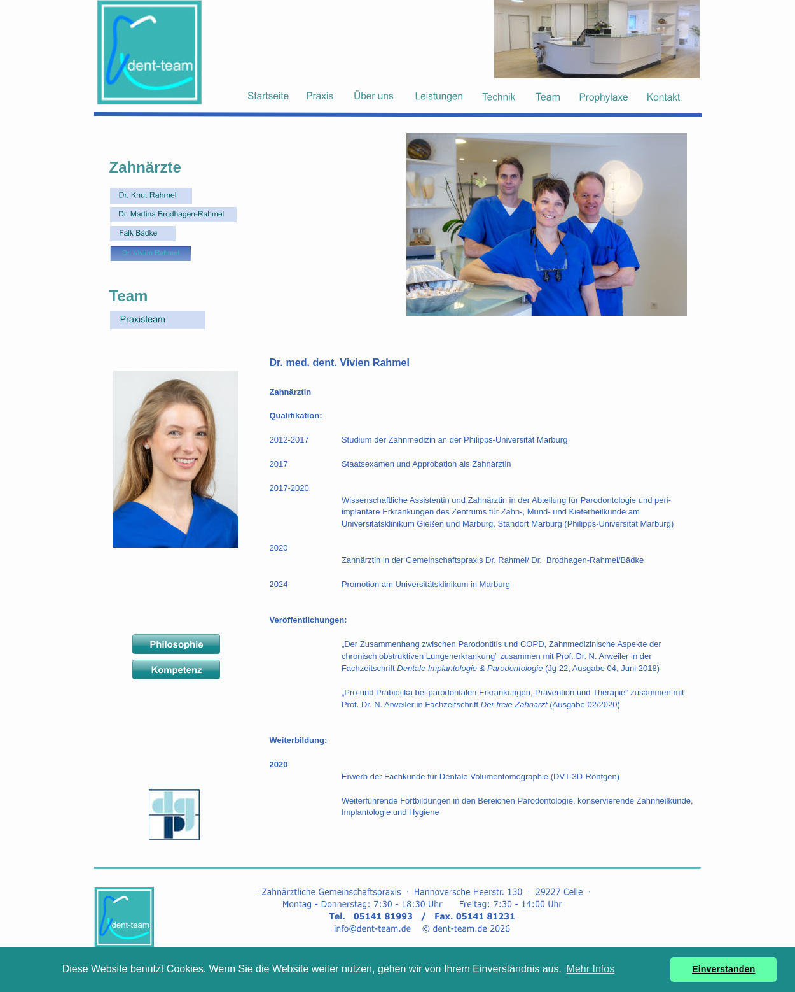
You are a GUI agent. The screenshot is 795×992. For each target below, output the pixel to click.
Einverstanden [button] (723, 969)
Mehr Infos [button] (591, 968)
